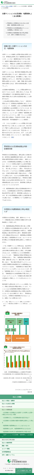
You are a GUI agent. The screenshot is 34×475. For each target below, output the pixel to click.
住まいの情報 (17, 397)
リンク (4, 468)
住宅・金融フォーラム (8, 455)
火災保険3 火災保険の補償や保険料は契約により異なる (17, 421)
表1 (13, 137)
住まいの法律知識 (7, 406)
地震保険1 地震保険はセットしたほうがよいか (16, 425)
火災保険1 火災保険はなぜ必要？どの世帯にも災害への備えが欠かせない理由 (17, 413)
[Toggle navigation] (31, 2)
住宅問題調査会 (6, 452)
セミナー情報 (6, 448)
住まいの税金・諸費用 (8, 400)
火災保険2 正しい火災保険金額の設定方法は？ (16, 417)
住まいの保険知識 (7, 409)
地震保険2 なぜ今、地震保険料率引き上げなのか (17, 428)
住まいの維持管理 (7, 442)
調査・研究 (5, 445)
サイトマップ (12, 468)
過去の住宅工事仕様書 (8, 439)
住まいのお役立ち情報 (8, 403)
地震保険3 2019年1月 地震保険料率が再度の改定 (17, 431)
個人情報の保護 (9, 470)
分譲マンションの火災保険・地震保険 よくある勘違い (17, 435)
